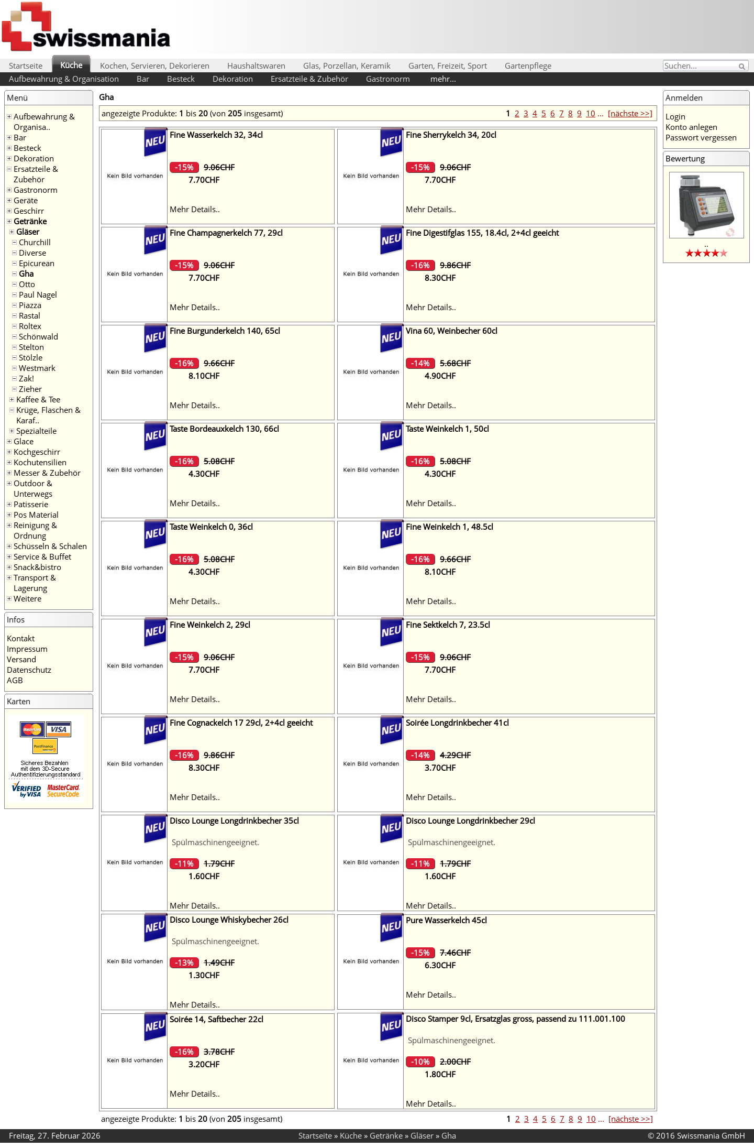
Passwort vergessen (701, 137)
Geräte (26, 200)
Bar (143, 78)
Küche (71, 65)
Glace (24, 441)
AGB (15, 680)
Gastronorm (388, 78)
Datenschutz (29, 669)
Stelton (31, 347)
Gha (26, 273)
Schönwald (38, 336)
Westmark (37, 368)
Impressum (27, 648)
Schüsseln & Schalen (50, 546)
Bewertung (685, 158)
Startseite (25, 65)
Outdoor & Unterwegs (33, 488)
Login (675, 116)
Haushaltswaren (256, 65)
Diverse (32, 252)
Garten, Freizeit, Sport (447, 65)
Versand (21, 659)
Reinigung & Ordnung (35, 530)
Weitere (27, 598)
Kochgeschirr (37, 451)
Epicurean (36, 263)
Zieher (30, 389)
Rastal (29, 315)
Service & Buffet (42, 556)
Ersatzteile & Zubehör (309, 78)
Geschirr (29, 210)
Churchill (35, 242)
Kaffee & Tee (38, 399)
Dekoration (233, 78)
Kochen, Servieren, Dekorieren (154, 65)
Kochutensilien (40, 462)
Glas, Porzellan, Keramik (347, 65)
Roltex (30, 326)
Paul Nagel (38, 294)
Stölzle (30, 357)
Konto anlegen (691, 127)
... (600, 113)
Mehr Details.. (195, 209)
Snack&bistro (37, 567)
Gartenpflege (528, 65)
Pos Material (36, 514)
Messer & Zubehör (47, 472)
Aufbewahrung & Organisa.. (44, 121)
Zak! (26, 378)
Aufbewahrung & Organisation (64, 78)
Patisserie (31, 504)
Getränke (30, 221)
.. (706, 243)
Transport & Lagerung (35, 582)
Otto (27, 284)
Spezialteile (36, 430)
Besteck (181, 78)
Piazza (30, 305)
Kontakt (21, 638)
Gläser (27, 231)
